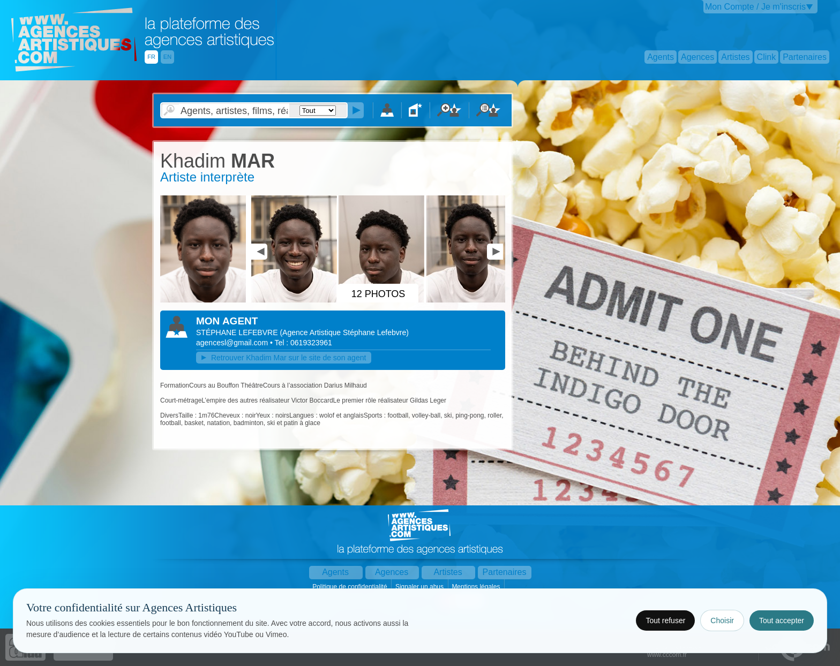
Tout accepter (781, 620)
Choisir (722, 620)
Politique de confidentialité (350, 587)
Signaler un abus (420, 587)
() (344, 332)
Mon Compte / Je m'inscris (755, 6)
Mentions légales (476, 587)
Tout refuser (665, 620)
